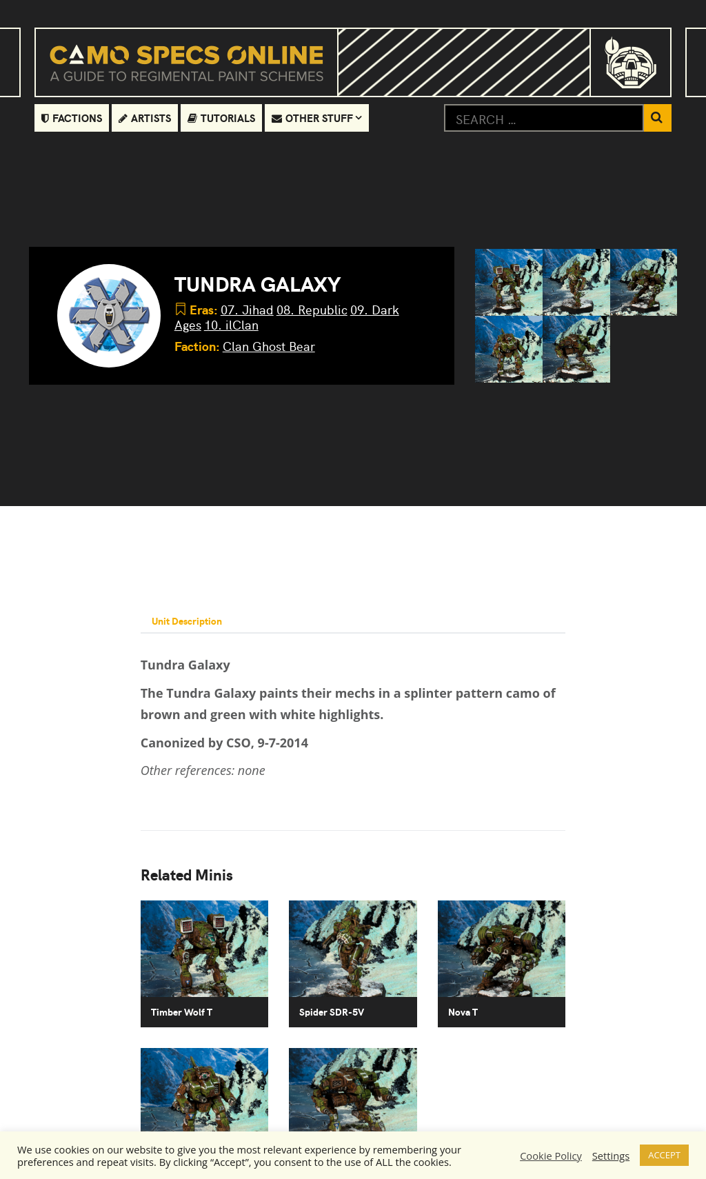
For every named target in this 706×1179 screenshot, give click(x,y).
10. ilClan (231, 324)
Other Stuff (312, 117)
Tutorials (221, 117)
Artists (145, 117)
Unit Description (187, 620)
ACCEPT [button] (664, 1155)
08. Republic (311, 309)
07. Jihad (247, 309)
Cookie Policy (551, 1155)
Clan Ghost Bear (269, 345)
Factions (71, 117)
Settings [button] (610, 1155)
